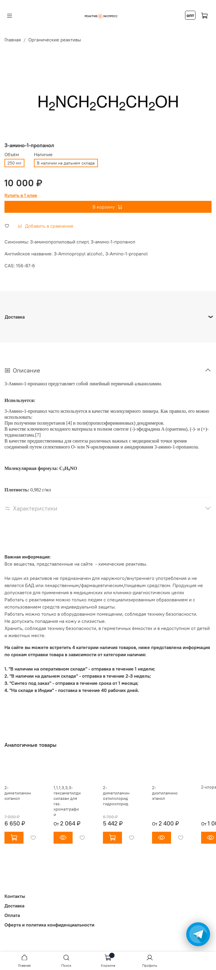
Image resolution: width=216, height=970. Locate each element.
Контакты (14, 896)
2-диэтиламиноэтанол (165, 793)
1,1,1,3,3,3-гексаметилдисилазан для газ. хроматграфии (67, 801)
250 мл (14, 163)
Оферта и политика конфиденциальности (49, 925)
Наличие (43, 154)
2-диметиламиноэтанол (17, 793)
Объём (11, 154)
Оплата (12, 915)
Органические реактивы (54, 40)
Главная (12, 40)
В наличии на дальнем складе (66, 163)
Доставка (14, 906)
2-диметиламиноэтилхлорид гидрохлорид (116, 795)
